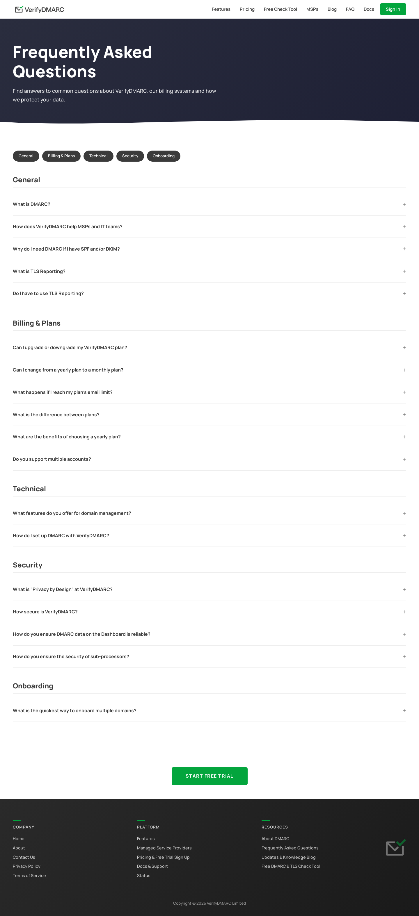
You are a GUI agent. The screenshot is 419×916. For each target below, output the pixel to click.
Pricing (247, 9)
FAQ (350, 9)
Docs (369, 9)
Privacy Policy (26, 866)
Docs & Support (152, 866)
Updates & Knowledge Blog (289, 857)
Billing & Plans (61, 155)
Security (130, 155)
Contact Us (24, 857)
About (19, 848)
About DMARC (275, 838)
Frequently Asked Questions (290, 848)
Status (143, 875)
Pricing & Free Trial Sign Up (163, 857)
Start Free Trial (210, 776)
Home (18, 838)
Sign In (393, 9)
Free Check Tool (280, 9)
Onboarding (164, 155)
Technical (98, 155)
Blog (332, 9)
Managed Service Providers (164, 848)
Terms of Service (29, 875)
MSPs (312, 9)
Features (221, 9)
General (26, 155)
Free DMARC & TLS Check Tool (291, 866)
